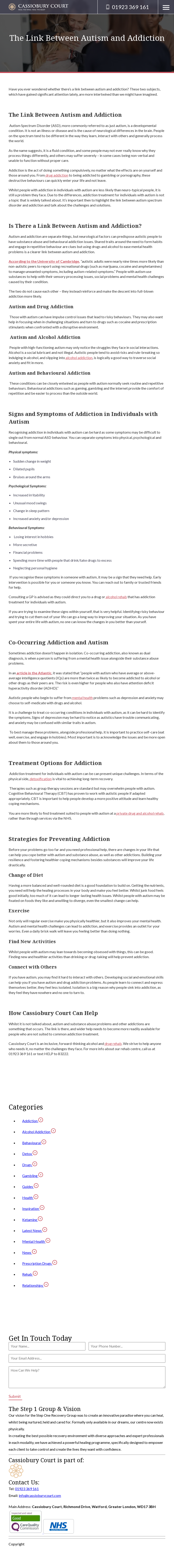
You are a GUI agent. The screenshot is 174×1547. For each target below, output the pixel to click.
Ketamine (32, 1219)
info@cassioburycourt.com (40, 1495)
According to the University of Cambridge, (44, 261)
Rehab (30, 1274)
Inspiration (33, 1208)
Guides (30, 1186)
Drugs (29, 1165)
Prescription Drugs (39, 1263)
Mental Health (36, 1241)
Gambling (32, 1175)
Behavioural (34, 1143)
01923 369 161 (27, 1488)
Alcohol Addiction (39, 1131)
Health (30, 1197)
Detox (29, 1153)
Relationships (35, 1285)
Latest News (34, 1230)
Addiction (32, 1121)
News (29, 1252)
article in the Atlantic (33, 673)
